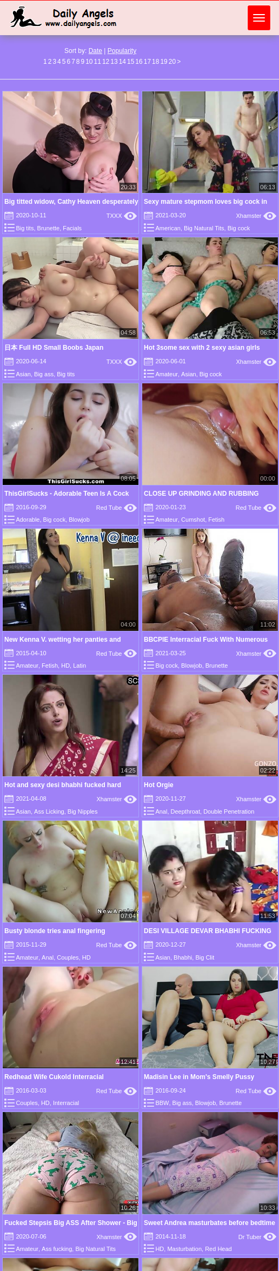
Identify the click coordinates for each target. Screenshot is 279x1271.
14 (122, 61)
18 (155, 61)
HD (65, 665)
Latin (79, 665)
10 (88, 61)
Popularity (122, 51)
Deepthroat (185, 811)
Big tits (25, 228)
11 (97, 61)
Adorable (27, 519)
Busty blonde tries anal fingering (54, 931)
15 (130, 61)
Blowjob (79, 519)
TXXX (122, 215)
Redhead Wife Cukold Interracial (54, 1077)
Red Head (218, 1249)
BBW (162, 1103)
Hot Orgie (159, 785)
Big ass (44, 374)
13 (113, 61)
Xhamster (256, 215)
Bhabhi (183, 957)
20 (172, 61)
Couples (67, 957)
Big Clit (204, 957)
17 (147, 61)
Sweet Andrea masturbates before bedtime (209, 1223)
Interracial (66, 1103)
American (167, 228)
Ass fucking (57, 1249)
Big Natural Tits (204, 228)
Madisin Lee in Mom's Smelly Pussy (199, 1077)
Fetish (216, 519)
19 (163, 61)
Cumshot (193, 519)
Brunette (48, 228)
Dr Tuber (257, 1237)
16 (138, 61)
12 (105, 61)
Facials (72, 228)
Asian (23, 374)
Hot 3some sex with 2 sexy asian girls (202, 347)
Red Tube (116, 507)
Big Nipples (83, 811)
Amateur (166, 374)
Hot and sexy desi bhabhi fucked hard (62, 785)
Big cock (239, 228)
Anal (161, 811)
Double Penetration (228, 811)
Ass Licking (49, 811)
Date (95, 51)
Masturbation (184, 1249)
